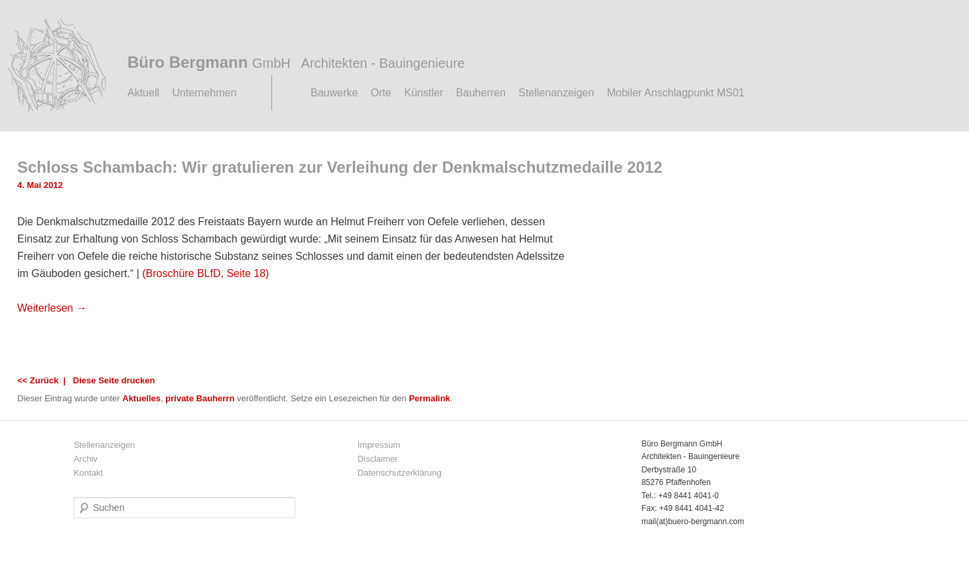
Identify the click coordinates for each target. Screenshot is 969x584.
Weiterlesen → (52, 308)
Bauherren (481, 92)
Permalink (429, 398)
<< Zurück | (43, 380)
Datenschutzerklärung (399, 473)
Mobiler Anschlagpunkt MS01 (675, 92)
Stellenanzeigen (556, 92)
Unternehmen (204, 92)
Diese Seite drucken (114, 380)
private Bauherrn (199, 398)
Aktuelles (141, 398)
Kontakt (88, 473)
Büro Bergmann (296, 62)
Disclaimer (378, 459)
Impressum (379, 445)
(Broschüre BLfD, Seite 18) (205, 273)
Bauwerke (334, 92)
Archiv (86, 459)
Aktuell (143, 92)
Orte (381, 92)
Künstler (423, 92)
